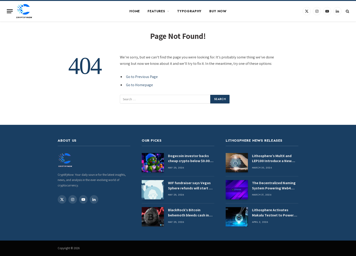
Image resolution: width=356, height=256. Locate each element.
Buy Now (218, 11)
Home (134, 11)
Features (156, 11)
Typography (189, 11)
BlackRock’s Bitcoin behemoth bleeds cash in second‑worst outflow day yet (189, 213)
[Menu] (10, 11)
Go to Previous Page (142, 76)
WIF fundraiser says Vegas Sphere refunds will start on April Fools (190, 186)
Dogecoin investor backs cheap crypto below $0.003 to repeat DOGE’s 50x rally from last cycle (190, 158)
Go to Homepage (139, 84)
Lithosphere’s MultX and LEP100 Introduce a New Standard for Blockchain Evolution (272, 158)
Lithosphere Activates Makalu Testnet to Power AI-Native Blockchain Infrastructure (273, 213)
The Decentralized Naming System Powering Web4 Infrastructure (274, 186)
